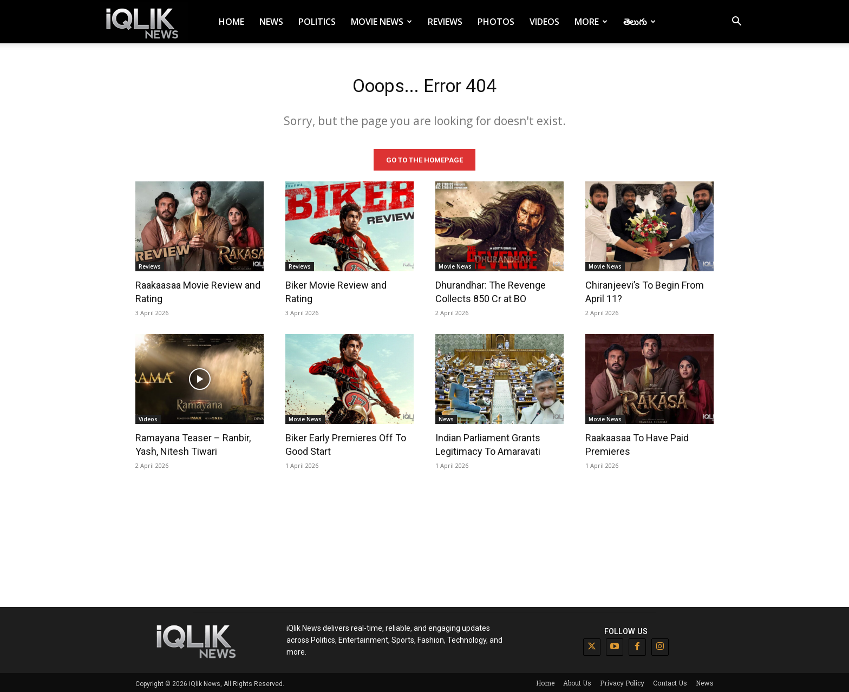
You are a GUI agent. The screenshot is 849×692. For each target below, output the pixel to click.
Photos (496, 22)
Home (231, 22)
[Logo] (144, 22)
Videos (544, 22)
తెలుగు (639, 22)
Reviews (445, 22)
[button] (736, 22)
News (271, 22)
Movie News (381, 22)
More (591, 22)
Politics (317, 22)
